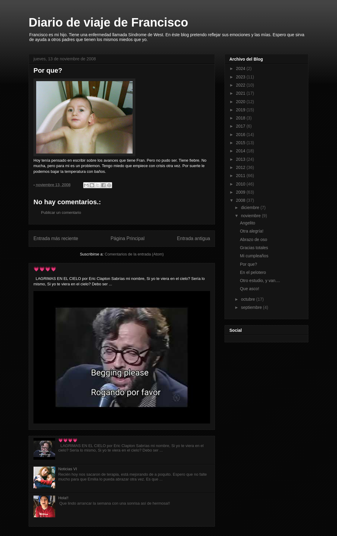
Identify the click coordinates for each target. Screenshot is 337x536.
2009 (241, 192)
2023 (241, 77)
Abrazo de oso (253, 239)
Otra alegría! (251, 231)
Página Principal (128, 238)
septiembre (252, 307)
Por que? (248, 264)
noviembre (251, 215)
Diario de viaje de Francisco (108, 22)
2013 (241, 159)
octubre (248, 299)
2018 (241, 118)
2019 (241, 109)
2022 (241, 85)
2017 (241, 126)
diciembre (250, 207)
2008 (241, 200)
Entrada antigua (193, 238)
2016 (241, 134)
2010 (241, 184)
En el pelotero (253, 272)
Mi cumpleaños (254, 255)
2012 (241, 167)
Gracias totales (254, 247)
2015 (241, 142)
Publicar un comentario (61, 212)
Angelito (247, 222)
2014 (241, 150)
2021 (241, 93)
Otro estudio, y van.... (260, 280)
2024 (241, 68)
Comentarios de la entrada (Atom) (134, 254)
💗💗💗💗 (44, 268)
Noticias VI (67, 469)
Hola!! (63, 498)
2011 (241, 175)
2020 (241, 101)
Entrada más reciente (55, 238)
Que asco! (249, 288)
